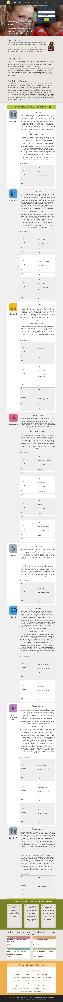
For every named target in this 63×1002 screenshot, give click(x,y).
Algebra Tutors (25, 974)
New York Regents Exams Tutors (20, 988)
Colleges (17, 997)
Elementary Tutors (30, 970)
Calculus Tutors (26, 977)
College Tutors (19, 970)
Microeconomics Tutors (18, 983)
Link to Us (51, 997)
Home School (23, 997)
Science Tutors (35, 988)
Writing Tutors (37, 991)
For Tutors (40, 2)
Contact (47, 2)
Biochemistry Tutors (47, 974)
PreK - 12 (11, 997)
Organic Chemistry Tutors (33, 983)
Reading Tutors (42, 985)
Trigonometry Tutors (26, 991)
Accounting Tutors (14, 974)
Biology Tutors (15, 977)
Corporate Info (38, 997)
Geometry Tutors (36, 980)
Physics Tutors (20, 985)
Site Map (45, 997)
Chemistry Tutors (36, 977)
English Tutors (47, 977)
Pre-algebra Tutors (31, 985)
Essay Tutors (16, 980)
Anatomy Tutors (36, 974)
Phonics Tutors (46, 983)
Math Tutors (46, 980)
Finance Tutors (26, 980)
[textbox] (46, 12)
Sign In (53, 2)
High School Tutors (42, 970)
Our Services (31, 2)
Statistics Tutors (46, 988)
